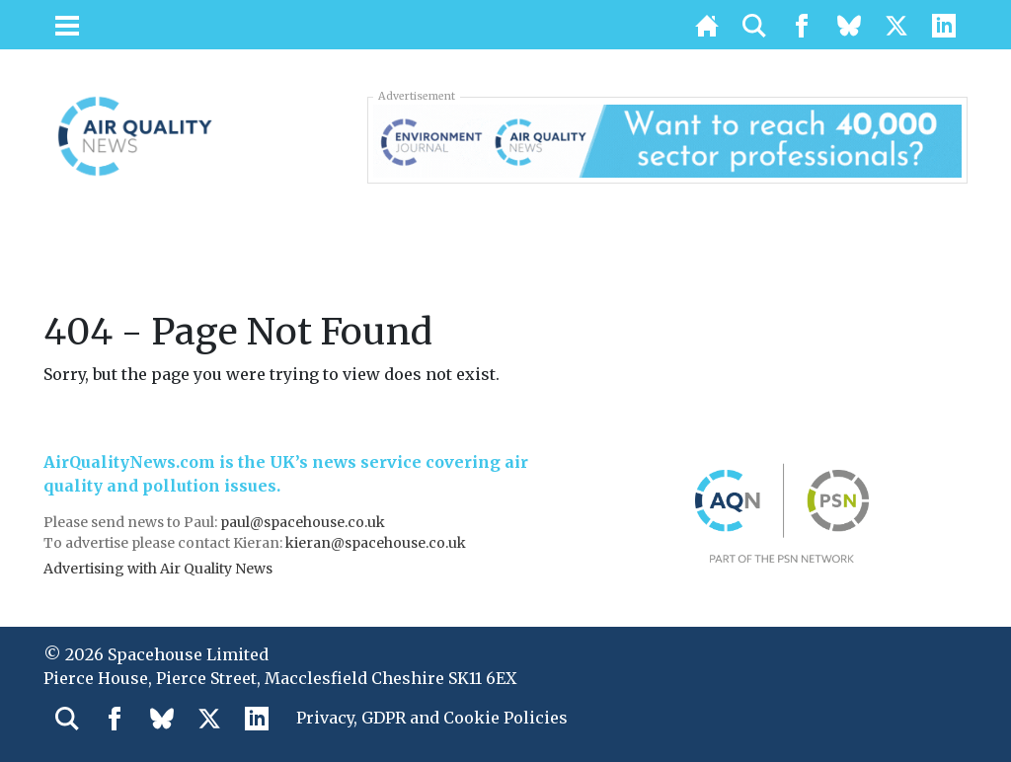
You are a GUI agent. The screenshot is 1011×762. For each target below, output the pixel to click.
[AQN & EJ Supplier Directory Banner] (667, 139)
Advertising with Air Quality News (157, 568)
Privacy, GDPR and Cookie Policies (432, 717)
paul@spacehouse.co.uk (304, 522)
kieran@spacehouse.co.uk (375, 543)
